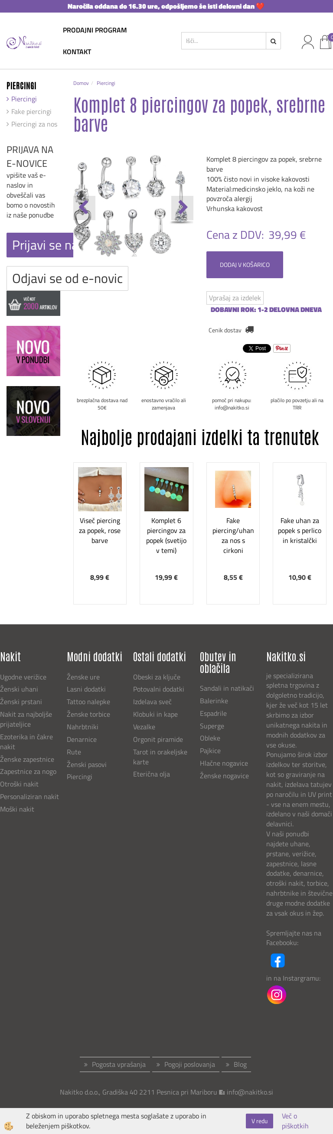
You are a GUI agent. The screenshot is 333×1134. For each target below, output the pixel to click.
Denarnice (82, 739)
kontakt (77, 51)
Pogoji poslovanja (189, 1064)
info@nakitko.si (250, 1092)
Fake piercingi (31, 111)
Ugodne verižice (23, 677)
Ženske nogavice (224, 775)
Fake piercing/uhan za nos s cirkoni (233, 535)
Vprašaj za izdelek (235, 297)
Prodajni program (95, 30)
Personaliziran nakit (29, 796)
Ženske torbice (88, 714)
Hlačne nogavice (224, 763)
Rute (74, 752)
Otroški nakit (19, 784)
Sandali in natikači (228, 688)
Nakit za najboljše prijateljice (26, 719)
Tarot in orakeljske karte (160, 757)
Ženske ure (84, 677)
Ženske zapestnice (28, 759)
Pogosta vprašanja (119, 1064)
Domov (81, 83)
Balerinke (214, 700)
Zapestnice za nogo (29, 771)
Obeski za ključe (156, 677)
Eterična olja (151, 774)
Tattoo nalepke (88, 701)
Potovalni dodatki (158, 689)
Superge (212, 726)
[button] (182, 208)
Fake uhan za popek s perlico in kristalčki (299, 530)
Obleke (210, 738)
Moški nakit (18, 809)
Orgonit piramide (158, 739)
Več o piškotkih (295, 1121)
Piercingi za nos (34, 124)
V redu (259, 1120)
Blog (240, 1064)
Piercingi (24, 99)
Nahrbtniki (82, 726)
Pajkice (210, 750)
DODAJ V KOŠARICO (245, 264)
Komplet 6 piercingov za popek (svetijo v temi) (166, 535)
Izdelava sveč (152, 701)
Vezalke (144, 726)
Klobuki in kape (155, 714)
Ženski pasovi (87, 764)
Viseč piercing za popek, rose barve (100, 530)
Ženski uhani (20, 689)
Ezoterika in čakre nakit (26, 741)
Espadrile (213, 713)
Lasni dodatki (86, 689)
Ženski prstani (22, 701)
